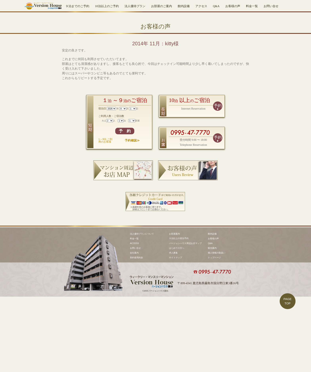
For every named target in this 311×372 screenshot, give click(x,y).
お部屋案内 (174, 309)
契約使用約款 (136, 333)
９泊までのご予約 (77, 6)
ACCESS (134, 318)
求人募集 (173, 328)
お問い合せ (271, 6)
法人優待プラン (135, 6)
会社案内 (134, 328)
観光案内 (212, 323)
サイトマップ (175, 333)
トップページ (214, 333)
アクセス (201, 6)
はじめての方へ (176, 323)
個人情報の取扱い (216, 328)
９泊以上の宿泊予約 (179, 313)
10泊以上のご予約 (107, 6)
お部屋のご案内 (161, 6)
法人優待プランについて (142, 309)
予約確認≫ (132, 212)
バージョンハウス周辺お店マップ (185, 318)
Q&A (216, 6)
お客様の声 (232, 6)
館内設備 (184, 6)
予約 (218, 177)
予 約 (125, 203)
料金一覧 (252, 6)
